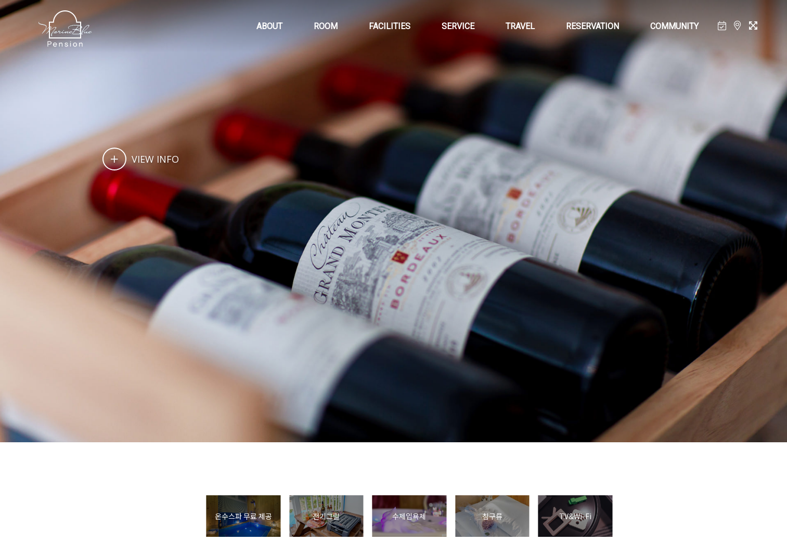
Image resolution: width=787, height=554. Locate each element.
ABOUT (269, 26)
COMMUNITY (674, 26)
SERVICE (458, 26)
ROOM (326, 26)
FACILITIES (389, 26)
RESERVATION (592, 26)
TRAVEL (520, 26)
